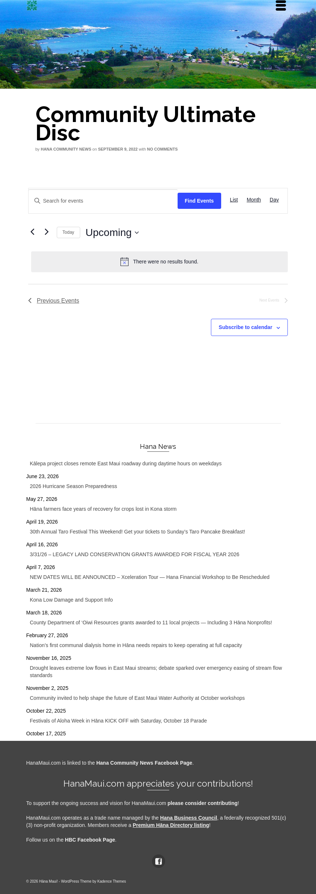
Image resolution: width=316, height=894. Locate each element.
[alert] (159, 261)
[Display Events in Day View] (274, 199)
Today (68, 232)
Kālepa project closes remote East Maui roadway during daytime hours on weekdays (126, 463)
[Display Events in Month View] (254, 199)
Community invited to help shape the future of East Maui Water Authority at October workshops (137, 698)
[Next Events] (46, 231)
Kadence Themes (111, 881)
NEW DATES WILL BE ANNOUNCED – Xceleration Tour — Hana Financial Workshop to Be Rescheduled (150, 577)
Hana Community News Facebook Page (144, 763)
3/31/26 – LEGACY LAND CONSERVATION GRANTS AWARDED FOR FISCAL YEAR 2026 (134, 554)
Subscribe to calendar (245, 327)
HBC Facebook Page (90, 840)
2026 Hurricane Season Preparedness (73, 486)
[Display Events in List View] (234, 199)
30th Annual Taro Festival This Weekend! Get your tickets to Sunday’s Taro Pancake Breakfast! (137, 532)
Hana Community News (66, 149)
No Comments (162, 149)
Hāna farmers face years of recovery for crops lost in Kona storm (103, 509)
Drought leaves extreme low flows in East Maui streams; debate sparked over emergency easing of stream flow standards (156, 671)
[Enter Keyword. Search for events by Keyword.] (103, 201)
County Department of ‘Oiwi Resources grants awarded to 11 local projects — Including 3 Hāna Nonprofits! (151, 622)
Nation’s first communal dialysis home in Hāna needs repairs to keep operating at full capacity (136, 645)
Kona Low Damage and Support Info (71, 600)
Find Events (199, 201)
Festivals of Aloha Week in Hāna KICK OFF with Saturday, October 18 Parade (118, 721)
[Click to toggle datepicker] (112, 232)
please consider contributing (203, 803)
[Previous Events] (32, 231)
